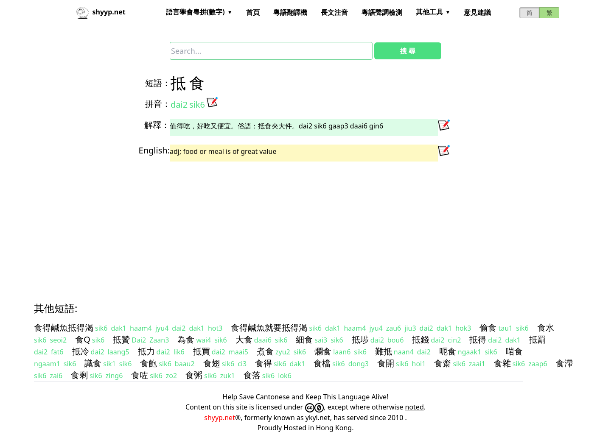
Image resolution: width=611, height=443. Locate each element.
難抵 (383, 351)
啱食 (514, 351)
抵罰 (537, 339)
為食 (185, 339)
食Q (82, 339)
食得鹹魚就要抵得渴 (269, 327)
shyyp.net (219, 417)
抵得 (477, 339)
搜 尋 (407, 51)
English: (154, 150)
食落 (252, 375)
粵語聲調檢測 (382, 12)
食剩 (79, 375)
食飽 (148, 363)
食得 (263, 363)
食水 (545, 327)
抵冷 (80, 351)
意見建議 (477, 12)
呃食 (447, 351)
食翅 (211, 363)
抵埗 (360, 339)
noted (414, 407)
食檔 (322, 363)
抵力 (146, 351)
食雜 (502, 363)
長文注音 (334, 12)
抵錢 (420, 339)
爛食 (322, 351)
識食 (92, 363)
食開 (385, 363)
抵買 (201, 351)
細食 (304, 339)
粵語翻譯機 (290, 12)
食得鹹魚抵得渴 (63, 327)
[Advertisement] (290, 224)
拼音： (158, 103)
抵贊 (121, 339)
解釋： (157, 125)
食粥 (193, 375)
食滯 (564, 363)
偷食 (487, 327)
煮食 (265, 351)
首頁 (253, 12)
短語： (158, 83)
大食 (243, 339)
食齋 (442, 363)
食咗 (139, 375)
